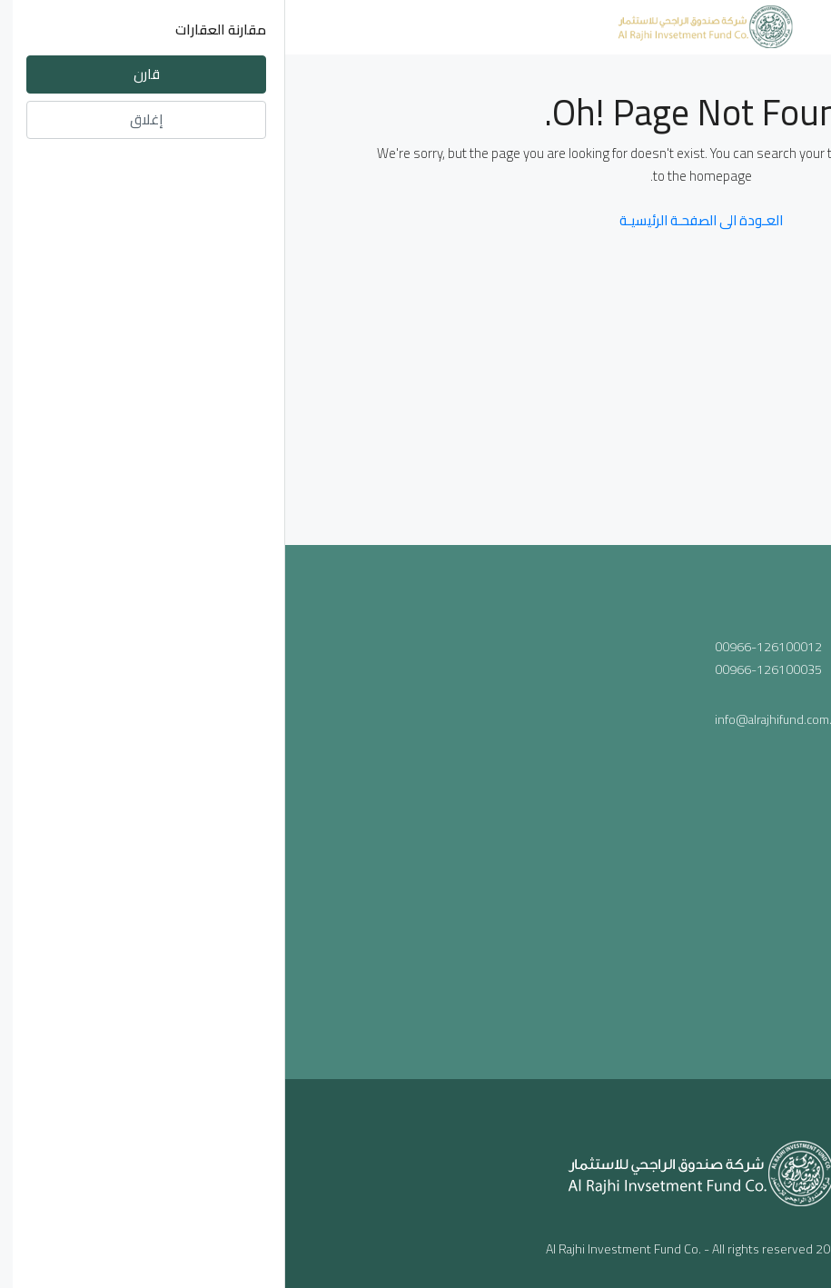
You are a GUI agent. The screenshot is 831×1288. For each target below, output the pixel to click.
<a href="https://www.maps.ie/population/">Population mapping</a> (245, 795)
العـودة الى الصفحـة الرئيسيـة (416, 220)
